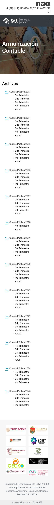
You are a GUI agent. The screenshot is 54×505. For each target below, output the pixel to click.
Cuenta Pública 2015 (20, 144)
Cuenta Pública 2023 (20, 342)
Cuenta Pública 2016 (20, 170)
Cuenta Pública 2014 (20, 117)
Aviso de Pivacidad (21, 502)
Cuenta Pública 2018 (20, 222)
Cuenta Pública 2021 (20, 290)
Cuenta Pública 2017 (20, 196)
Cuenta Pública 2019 (20, 238)
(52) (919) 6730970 (19, 8)
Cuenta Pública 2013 (20, 91)
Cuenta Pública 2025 (20, 391)
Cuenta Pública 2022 (20, 316)
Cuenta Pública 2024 (20, 368)
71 (31, 8)
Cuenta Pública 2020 (20, 264)
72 (34, 8)
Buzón (37, 502)
